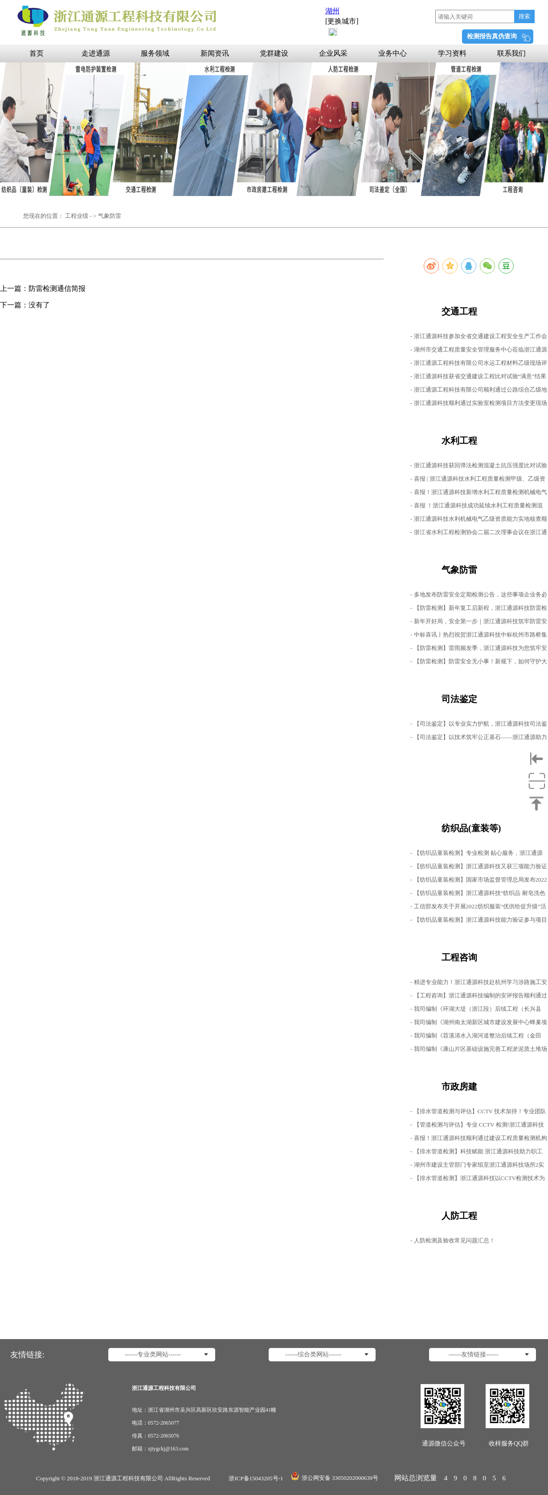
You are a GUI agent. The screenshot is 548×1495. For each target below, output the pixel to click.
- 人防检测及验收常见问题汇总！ (452, 1240)
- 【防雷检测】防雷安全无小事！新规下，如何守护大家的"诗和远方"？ (478, 663)
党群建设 (274, 53)
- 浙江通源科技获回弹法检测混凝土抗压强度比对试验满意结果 (478, 467)
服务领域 (155, 53)
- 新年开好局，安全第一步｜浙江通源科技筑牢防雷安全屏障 (478, 623)
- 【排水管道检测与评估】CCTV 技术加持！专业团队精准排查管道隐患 (478, 1113)
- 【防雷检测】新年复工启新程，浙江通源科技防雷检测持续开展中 (478, 610)
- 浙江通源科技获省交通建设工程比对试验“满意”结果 (478, 376)
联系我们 (511, 53)
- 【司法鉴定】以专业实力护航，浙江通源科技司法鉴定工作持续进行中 (478, 725)
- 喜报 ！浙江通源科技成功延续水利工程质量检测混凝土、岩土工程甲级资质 (476, 507)
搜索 (524, 16)
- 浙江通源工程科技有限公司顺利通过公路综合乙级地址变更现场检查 (478, 391)
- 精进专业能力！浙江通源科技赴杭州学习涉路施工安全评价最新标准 (478, 984)
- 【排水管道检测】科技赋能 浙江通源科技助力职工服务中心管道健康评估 (476, 1153)
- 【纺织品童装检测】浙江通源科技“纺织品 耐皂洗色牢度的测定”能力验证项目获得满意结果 (477, 895)
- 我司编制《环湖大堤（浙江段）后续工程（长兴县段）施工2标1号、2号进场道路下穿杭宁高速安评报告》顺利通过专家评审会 (475, 1010)
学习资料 (452, 53)
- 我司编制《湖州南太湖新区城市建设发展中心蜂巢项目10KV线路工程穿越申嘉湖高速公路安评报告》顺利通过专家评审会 (478, 1024)
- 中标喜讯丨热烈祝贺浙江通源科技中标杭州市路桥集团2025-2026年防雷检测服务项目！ (478, 636)
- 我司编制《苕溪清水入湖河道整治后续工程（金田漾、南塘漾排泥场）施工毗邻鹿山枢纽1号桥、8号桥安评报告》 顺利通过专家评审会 (477, 1037)
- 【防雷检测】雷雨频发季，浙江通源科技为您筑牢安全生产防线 (478, 650)
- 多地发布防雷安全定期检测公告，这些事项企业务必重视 (478, 596)
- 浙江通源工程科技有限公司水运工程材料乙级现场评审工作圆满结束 (478, 364)
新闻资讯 (214, 53)
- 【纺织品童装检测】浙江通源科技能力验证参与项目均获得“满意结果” (478, 921)
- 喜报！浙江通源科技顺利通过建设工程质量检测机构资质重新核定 (478, 1140)
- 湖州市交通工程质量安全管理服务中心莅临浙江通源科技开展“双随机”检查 (478, 351)
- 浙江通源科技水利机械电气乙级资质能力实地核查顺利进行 (478, 520)
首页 (36, 53)
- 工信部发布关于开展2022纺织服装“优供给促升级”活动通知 (478, 908)
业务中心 (392, 53)
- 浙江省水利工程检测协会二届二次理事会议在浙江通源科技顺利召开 (478, 534)
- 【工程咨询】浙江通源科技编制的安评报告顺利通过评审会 (478, 997)
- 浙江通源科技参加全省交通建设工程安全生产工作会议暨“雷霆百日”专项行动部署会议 (478, 338)
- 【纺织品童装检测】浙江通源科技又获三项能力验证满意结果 (478, 868)
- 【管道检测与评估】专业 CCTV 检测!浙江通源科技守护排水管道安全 (477, 1126)
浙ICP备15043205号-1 (256, 1478)
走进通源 (96, 53)
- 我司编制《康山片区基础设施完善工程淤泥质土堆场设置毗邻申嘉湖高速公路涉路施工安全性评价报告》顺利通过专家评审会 (478, 1051)
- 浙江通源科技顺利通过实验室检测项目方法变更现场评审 (478, 405)
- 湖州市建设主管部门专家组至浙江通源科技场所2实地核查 (477, 1166)
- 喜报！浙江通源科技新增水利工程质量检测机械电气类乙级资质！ (478, 494)
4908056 (478, 1478)
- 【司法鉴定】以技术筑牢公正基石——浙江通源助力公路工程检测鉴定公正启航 (478, 739)
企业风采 (333, 53)
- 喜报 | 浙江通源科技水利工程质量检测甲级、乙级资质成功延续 (477, 480)
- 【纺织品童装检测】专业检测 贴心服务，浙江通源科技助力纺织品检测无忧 (476, 855)
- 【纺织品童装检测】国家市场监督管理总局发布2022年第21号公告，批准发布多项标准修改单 (478, 881)
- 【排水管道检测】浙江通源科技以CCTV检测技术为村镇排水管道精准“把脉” (477, 1180)
